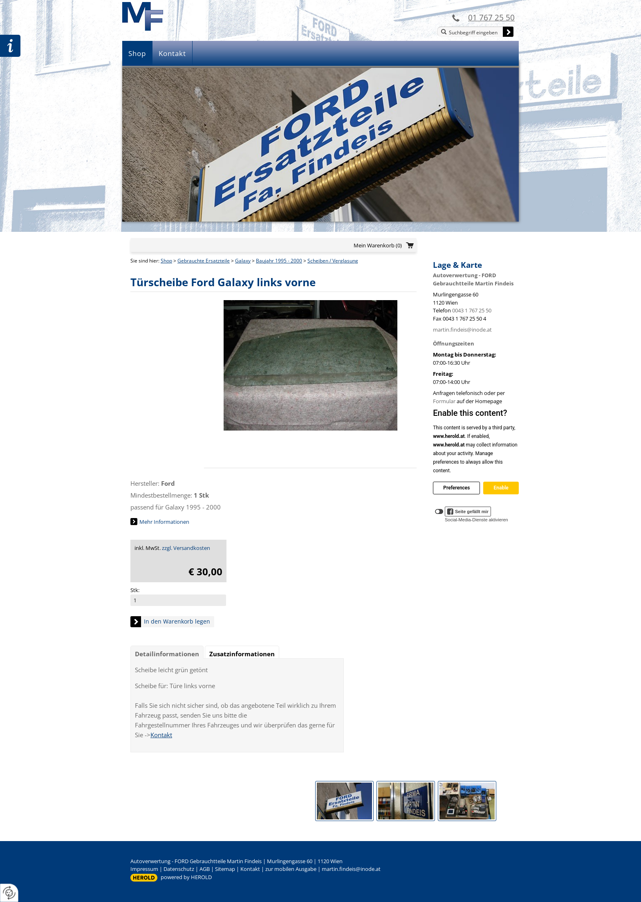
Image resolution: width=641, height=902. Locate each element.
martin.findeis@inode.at (462, 329)
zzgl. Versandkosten (186, 548)
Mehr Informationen (164, 521)
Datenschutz (179, 869)
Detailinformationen (167, 654)
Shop (137, 53)
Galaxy (243, 260)
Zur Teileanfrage (10, 46)
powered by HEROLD (186, 877)
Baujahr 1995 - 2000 (279, 260)
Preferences (456, 488)
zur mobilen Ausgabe (290, 869)
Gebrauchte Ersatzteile (203, 260)
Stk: (134, 590)
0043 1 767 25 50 (471, 310)
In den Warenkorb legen (177, 621)
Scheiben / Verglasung (332, 260)
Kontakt (172, 53)
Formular (444, 401)
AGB (204, 869)
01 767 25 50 (491, 17)
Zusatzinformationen (242, 654)
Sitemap (225, 869)
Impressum (144, 869)
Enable (500, 488)
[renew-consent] (9, 893)
